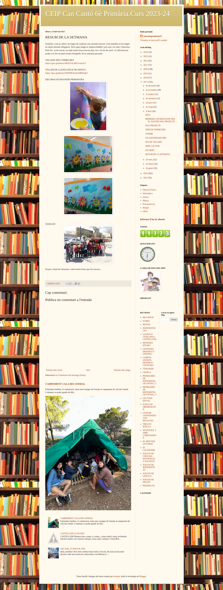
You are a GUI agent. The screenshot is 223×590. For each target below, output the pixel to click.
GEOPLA (147, 372)
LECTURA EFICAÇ (147, 399)
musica (146, 197)
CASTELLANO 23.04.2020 (72, 533)
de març (149, 159)
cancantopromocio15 (152, 36)
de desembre (151, 86)
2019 (145, 73)
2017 (145, 82)
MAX (147, 115)
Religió (146, 208)
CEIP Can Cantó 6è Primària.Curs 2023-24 (107, 13)
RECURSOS (148, 317)
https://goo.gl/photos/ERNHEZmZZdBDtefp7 (66, 73)
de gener (149, 168)
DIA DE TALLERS (153, 142)
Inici (88, 370)
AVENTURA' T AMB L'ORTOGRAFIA (149, 434)
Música (146, 201)
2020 (145, 69)
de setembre (151, 98)
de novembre (151, 90)
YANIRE (149, 134)
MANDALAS (149, 486)
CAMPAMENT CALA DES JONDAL (65, 383)
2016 (145, 173)
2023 (145, 56)
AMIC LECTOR (152, 146)
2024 (145, 52)
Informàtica (148, 193)
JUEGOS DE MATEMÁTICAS (149, 467)
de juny (149, 103)
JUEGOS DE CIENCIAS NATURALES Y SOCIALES (149, 457)
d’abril (149, 111)
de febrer (150, 164)
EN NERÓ (149, 150)
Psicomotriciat (149, 204)
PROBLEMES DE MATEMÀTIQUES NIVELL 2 (149, 380)
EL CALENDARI (149, 448)
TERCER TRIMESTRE (155, 130)
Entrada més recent (54, 370)
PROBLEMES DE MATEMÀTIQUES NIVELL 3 (149, 391)
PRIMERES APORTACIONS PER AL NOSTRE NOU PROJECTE (160, 120)
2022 (145, 61)
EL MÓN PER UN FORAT (149, 442)
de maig (149, 107)
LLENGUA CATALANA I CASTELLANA (150, 337)
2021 (145, 65)
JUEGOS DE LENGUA (148, 474)
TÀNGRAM (148, 369)
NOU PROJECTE (153, 125)
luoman (116, 576)
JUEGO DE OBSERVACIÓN (149, 407)
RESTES (146, 324)
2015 (145, 178)
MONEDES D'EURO (148, 344)
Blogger (142, 576)
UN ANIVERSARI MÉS (155, 138)
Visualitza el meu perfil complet (153, 40)
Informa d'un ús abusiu (152, 219)
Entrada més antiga (122, 370)
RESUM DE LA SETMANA (157, 154)
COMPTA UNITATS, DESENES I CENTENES (148, 361)
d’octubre (150, 94)
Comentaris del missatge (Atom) (71, 375)
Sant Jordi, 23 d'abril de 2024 (72, 549)
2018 (145, 78)
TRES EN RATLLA (147, 425)
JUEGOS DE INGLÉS (148, 481)
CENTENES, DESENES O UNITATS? (148, 351)
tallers (145, 211)
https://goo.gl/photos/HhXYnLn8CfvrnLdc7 (65, 63)
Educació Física (149, 190)
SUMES (146, 321)
